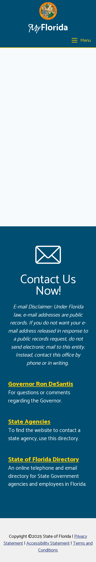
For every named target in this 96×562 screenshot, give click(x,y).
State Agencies (29, 422)
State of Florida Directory (43, 460)
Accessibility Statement (48, 543)
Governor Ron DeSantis (40, 384)
